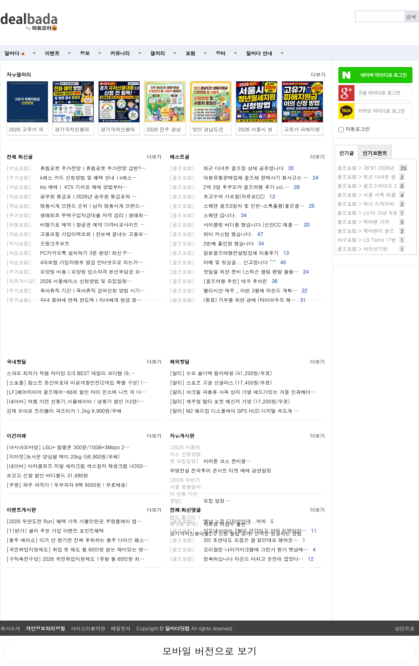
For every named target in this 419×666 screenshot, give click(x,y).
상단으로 (404, 628)
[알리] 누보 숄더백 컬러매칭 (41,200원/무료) (221, 372)
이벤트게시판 (21, 509)
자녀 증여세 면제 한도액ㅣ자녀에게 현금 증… (74, 299)
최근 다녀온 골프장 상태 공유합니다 (232, 167)
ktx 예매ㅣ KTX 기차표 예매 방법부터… (67, 186)
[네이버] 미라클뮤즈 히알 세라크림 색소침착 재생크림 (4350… (77, 465)
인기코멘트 (375, 152)
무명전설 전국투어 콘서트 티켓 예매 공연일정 (220, 470)
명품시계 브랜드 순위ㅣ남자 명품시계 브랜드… (76, 205)
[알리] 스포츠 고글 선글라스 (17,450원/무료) (221, 382)
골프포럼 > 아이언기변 (362, 248)
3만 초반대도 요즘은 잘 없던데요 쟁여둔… (237, 539)
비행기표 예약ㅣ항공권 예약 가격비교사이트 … (76, 224)
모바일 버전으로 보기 (209, 651)
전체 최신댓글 (185, 509)
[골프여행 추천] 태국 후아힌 (223, 280)
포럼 (191, 53)
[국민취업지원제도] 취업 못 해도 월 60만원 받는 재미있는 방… (77, 549)
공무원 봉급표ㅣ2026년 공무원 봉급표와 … (72, 196)
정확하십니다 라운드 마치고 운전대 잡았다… (241, 558)
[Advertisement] (242, 23)
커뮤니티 (120, 53)
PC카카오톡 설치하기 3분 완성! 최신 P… (69, 252)
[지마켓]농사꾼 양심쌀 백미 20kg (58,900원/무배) (63, 456)
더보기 (318, 74)
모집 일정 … (200, 500)
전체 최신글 (20, 156)
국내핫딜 (16, 361)
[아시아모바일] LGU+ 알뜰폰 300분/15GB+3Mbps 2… (68, 446)
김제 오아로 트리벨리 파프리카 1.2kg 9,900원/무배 (64, 410)
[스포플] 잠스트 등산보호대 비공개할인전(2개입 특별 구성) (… (77, 382)
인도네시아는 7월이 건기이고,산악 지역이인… (243, 530)
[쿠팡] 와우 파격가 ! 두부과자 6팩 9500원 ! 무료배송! (67, 484)
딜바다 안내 (259, 53)
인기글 (346, 152)
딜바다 (15, 53)
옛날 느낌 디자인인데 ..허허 (221, 521)
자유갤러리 (19, 74)
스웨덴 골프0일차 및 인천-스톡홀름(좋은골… (242, 205)
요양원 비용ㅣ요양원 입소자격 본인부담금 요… (76, 271)
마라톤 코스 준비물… (210, 460)
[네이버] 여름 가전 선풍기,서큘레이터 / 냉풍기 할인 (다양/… (75, 401)
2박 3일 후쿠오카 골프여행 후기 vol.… (235, 186)
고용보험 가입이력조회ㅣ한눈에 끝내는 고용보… (77, 233)
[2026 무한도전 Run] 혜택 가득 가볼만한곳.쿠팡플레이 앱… (74, 521)
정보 (85, 53)
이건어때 (16, 435)
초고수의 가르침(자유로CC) (222, 196)
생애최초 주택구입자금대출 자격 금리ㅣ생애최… (77, 215)
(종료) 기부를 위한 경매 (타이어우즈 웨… (238, 299)
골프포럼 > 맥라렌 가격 (363, 221)
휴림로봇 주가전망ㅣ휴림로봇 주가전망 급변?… (76, 167)
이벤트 (52, 53)
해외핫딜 (179, 361)
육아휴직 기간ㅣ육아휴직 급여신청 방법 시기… (76, 290)
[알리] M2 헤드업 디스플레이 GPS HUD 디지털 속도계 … (234, 410)
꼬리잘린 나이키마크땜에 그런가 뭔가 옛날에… (242, 549)
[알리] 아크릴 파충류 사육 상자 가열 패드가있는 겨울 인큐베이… (242, 391)
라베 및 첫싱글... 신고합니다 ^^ (228, 262)
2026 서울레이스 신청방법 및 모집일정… (69, 280)
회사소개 (10, 628)
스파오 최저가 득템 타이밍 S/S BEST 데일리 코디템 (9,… (71, 372)
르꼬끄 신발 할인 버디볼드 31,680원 (47, 475)
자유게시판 (182, 435)
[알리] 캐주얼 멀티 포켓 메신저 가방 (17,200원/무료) (230, 401)
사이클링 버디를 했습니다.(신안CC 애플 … (239, 224)
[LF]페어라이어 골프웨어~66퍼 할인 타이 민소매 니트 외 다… (76, 391)
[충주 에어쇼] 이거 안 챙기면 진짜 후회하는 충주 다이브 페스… (78, 539)
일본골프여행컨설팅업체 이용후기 (229, 252)
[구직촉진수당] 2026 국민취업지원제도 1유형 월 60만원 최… (75, 558)
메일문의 (121, 628)
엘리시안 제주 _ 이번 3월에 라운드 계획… (238, 290)
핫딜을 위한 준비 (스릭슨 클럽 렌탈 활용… (239, 271)
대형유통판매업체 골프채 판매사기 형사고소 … (244, 177)
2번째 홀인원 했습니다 (217, 243)
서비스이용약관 (88, 628)
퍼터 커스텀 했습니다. (216, 233)
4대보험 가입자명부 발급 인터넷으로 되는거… (75, 262)
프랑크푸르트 (38, 243)
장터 (221, 53)
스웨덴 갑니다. (208, 215)
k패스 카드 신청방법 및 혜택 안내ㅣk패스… (72, 177)
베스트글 (179, 156)
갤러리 (158, 53)
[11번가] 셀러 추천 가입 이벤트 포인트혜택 (55, 530)
